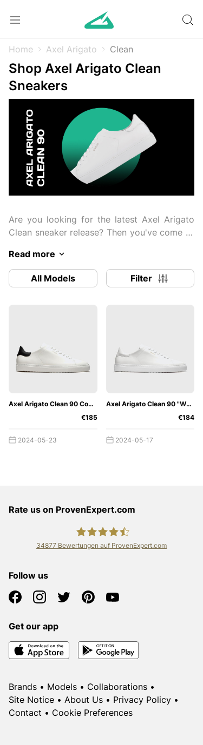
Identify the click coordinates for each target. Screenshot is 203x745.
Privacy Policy (142, 699)
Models (62, 686)
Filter (149, 278)
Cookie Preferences (92, 712)
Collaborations (117, 686)
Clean (121, 49)
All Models (53, 278)
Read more (38, 253)
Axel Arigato (71, 49)
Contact (25, 712)
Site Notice (31, 699)
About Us (83, 699)
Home (21, 49)
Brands (23, 686)
